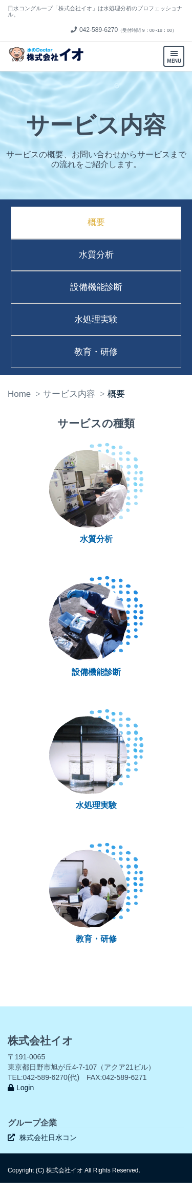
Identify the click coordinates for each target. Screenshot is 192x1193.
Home (19, 394)
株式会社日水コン (42, 1137)
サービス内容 (69, 394)
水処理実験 (96, 319)
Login (21, 1088)
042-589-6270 (94, 29)
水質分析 (96, 255)
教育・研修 (96, 352)
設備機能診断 (96, 287)
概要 (96, 222)
